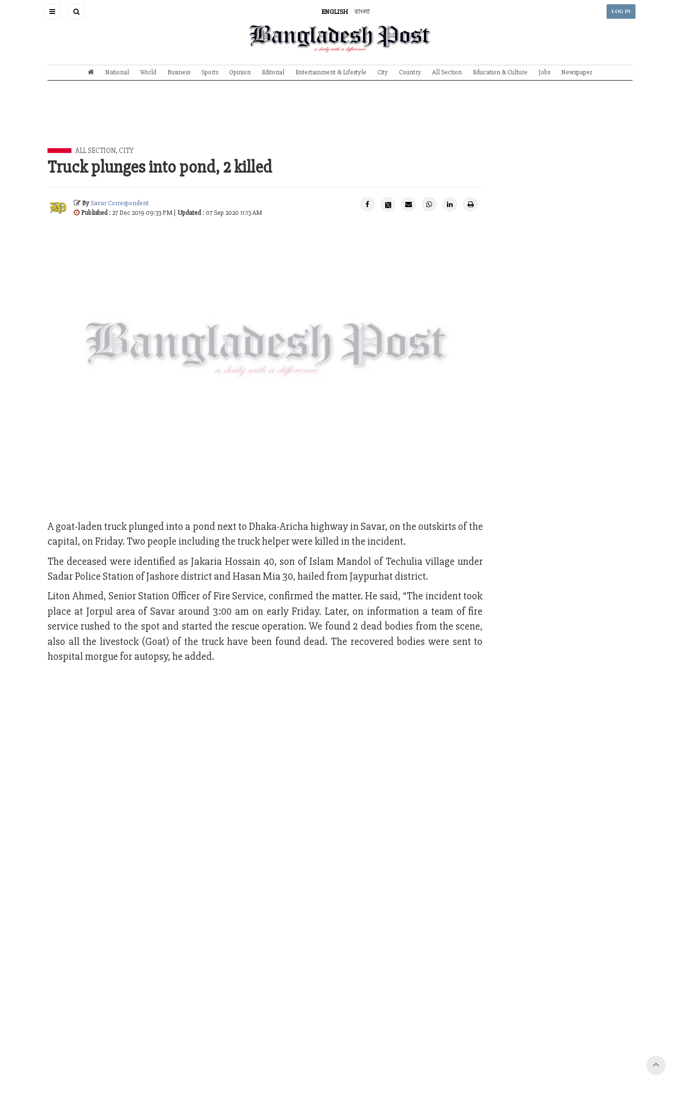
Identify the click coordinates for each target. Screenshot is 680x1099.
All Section (447, 72)
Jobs (544, 72)
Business (178, 72)
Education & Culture (500, 72)
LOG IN (621, 11)
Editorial (273, 72)
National (117, 72)
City (382, 72)
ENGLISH (334, 12)
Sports (209, 72)
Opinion (240, 72)
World (148, 72)
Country (410, 72)
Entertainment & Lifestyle (330, 72)
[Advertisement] (340, 121)
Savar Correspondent (120, 203)
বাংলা (362, 12)
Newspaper (576, 72)
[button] (52, 11)
